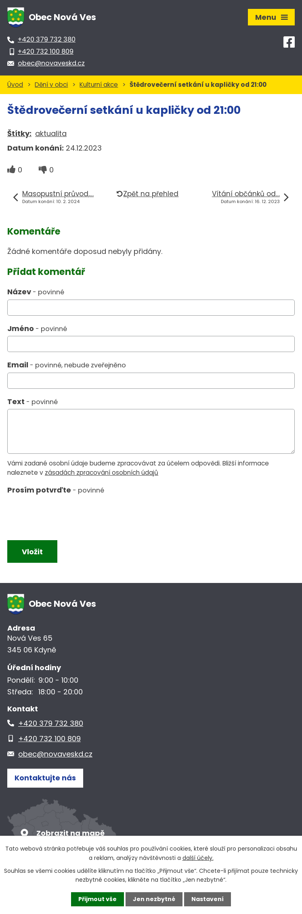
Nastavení (207, 899)
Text (32, 401)
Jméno (37, 328)
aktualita (51, 133)
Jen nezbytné (154, 899)
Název (35, 292)
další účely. (198, 857)
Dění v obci (51, 84)
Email (66, 365)
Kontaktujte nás (45, 778)
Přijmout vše (97, 899)
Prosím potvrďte (55, 490)
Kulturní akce (99, 84)
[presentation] (66, 516)
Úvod (15, 84)
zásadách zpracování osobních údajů (101, 472)
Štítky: (19, 133)
